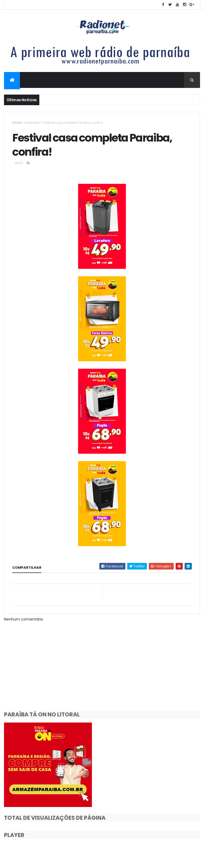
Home (17, 122)
